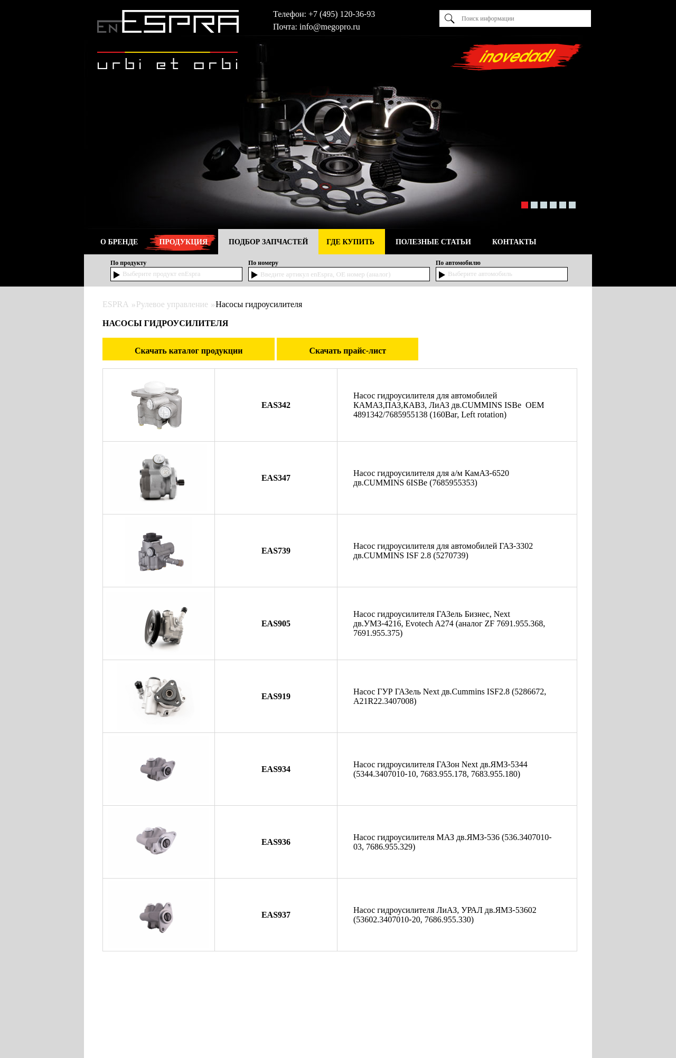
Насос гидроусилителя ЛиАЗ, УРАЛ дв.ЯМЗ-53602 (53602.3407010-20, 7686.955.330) (445, 915)
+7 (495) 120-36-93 (341, 13)
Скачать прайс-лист (347, 350)
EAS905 (275, 623)
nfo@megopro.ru (331, 26)
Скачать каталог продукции (188, 350)
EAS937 (275, 914)
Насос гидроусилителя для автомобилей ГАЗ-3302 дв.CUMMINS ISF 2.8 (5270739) (443, 550)
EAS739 (275, 550)
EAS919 (275, 696)
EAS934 (275, 769)
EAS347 (275, 477)
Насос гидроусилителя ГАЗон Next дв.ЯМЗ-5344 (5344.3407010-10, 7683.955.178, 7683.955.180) (440, 769)
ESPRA (115, 304)
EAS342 (275, 405)
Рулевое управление (172, 304)
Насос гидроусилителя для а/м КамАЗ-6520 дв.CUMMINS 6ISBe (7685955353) (431, 478)
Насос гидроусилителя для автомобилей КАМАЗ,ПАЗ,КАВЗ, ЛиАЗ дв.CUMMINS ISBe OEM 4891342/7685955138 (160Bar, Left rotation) (448, 405)
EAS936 (275, 841)
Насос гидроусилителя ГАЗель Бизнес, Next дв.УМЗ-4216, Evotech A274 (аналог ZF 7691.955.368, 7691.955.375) (449, 623)
